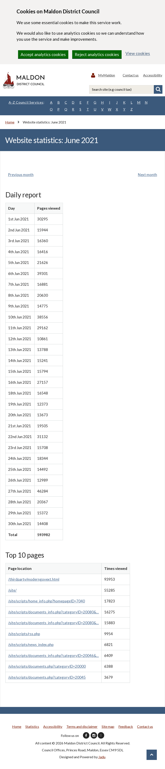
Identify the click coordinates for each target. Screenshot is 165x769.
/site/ (12, 591)
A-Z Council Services (26, 103)
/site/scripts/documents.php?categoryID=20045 (47, 678)
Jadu (101, 758)
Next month (147, 175)
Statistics (32, 727)
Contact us (131, 75)
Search (158, 90)
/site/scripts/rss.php (24, 634)
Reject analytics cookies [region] (97, 54)
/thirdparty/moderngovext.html (33, 580)
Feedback (125, 727)
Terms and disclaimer (82, 727)
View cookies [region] (137, 53)
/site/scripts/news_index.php (30, 645)
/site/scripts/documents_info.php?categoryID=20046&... (53, 656)
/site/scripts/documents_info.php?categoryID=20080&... (53, 613)
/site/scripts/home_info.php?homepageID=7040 (46, 602)
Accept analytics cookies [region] (43, 54)
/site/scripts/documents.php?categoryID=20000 (47, 667)
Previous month (21, 175)
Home (9, 123)
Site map (108, 727)
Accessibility (152, 75)
